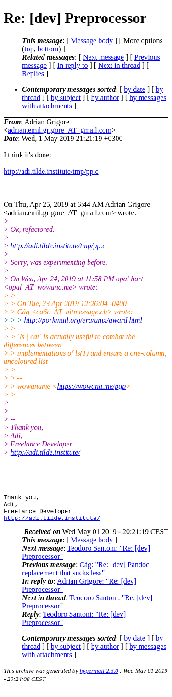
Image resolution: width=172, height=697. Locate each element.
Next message (103, 57)
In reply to (72, 65)
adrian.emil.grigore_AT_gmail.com (59, 130)
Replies (33, 74)
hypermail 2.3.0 (99, 677)
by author (105, 97)
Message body (92, 41)
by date (134, 89)
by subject (66, 97)
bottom (48, 49)
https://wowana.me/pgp (91, 386)
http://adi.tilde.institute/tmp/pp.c (51, 171)
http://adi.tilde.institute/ (45, 452)
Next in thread (119, 65)
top (28, 49)
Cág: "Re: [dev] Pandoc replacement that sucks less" (85, 576)
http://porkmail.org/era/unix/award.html (83, 320)
